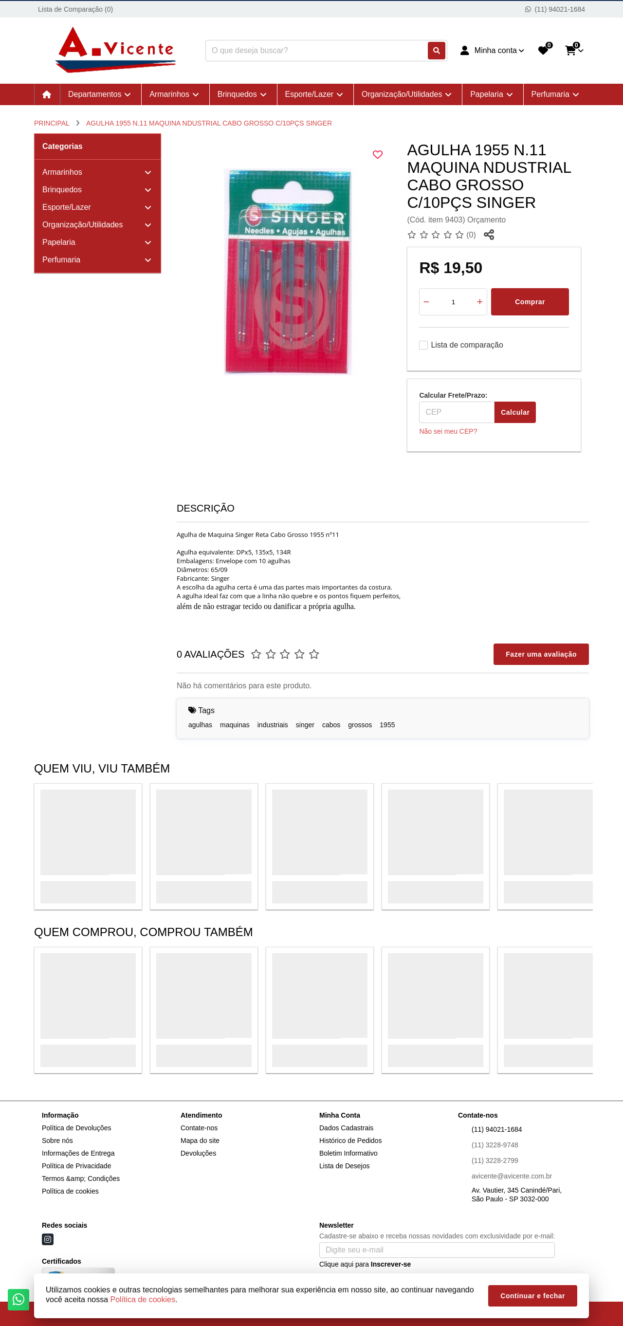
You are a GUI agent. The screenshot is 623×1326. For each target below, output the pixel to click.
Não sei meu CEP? (448, 431)
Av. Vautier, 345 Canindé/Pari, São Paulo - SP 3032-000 (517, 1194)
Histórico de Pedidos (350, 1140)
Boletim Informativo (348, 1153)
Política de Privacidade (76, 1166)
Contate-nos (199, 1128)
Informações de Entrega (78, 1153)
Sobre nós (57, 1140)
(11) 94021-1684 (497, 1129)
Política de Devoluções (76, 1128)
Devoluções (198, 1153)
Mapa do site (200, 1140)
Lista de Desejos (344, 1166)
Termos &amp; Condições (81, 1178)
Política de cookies (70, 1191)
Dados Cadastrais (346, 1128)
